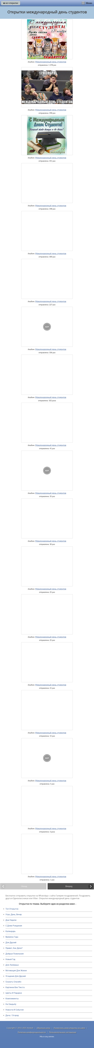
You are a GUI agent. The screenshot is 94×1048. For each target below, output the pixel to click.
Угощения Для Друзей (16, 976)
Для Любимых (12, 965)
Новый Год (10, 959)
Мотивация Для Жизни (16, 970)
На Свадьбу (11, 1004)
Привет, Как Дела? (14, 948)
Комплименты (12, 998)
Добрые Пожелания (15, 954)
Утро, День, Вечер (14, 914)
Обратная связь (43, 1028)
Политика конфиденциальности (32, 1032)
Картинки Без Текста (15, 987)
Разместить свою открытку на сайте (69, 1028)
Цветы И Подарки (14, 993)
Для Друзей (11, 942)
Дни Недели (11, 920)
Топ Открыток (12, 909)
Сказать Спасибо (13, 982)
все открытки (10, 3)
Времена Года (12, 937)
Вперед (68, 886)
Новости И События (15, 1010)
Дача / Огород (12, 1015)
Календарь (11, 931)
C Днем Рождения (14, 926)
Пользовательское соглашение (62, 1032)
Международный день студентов (50, 62)
